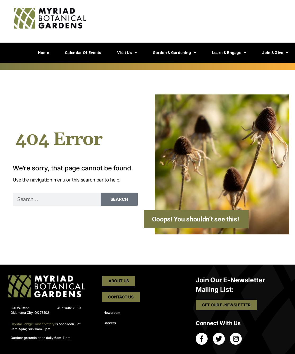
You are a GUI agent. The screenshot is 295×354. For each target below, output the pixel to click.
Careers (110, 323)
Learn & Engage (229, 52)
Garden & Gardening (174, 52)
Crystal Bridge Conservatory (33, 324)
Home (43, 52)
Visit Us (127, 52)
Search (119, 199)
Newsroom (112, 313)
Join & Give (275, 52)
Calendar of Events (83, 52)
